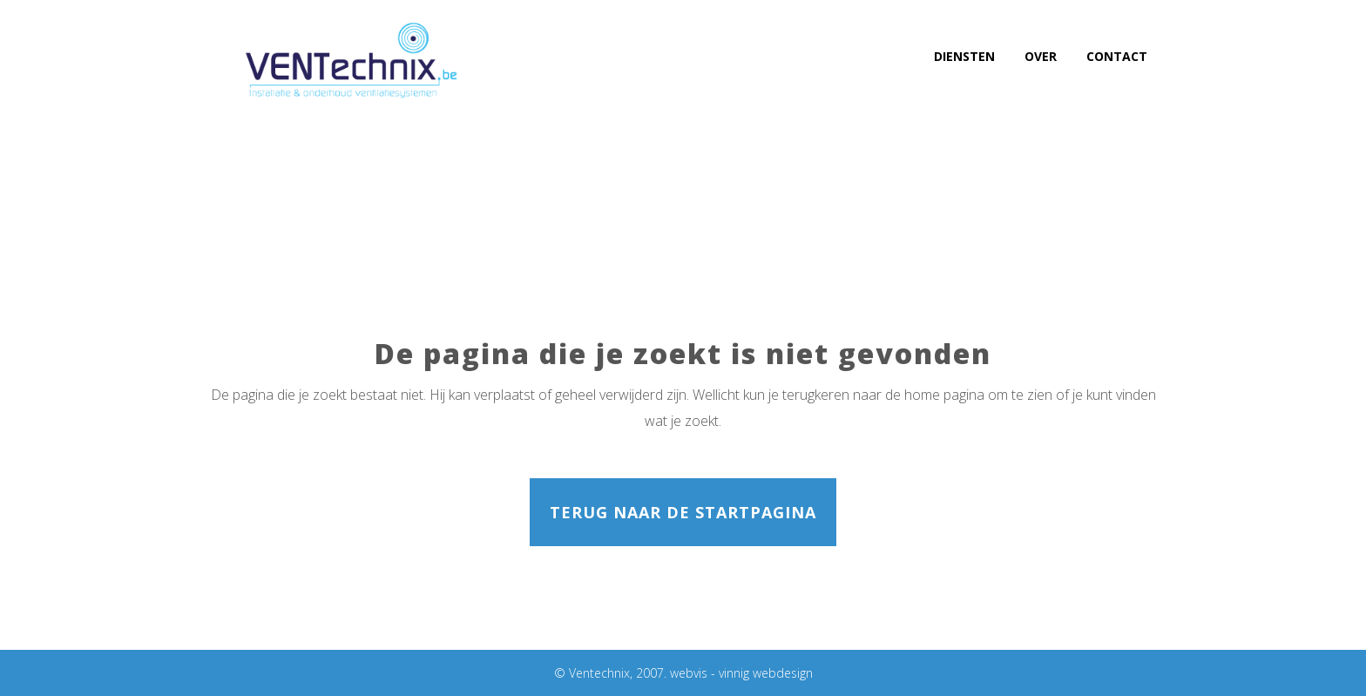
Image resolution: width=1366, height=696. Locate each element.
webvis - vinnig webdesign (741, 673)
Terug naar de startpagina (683, 512)
